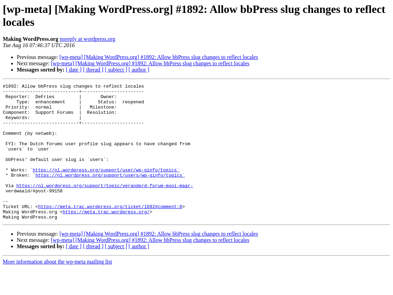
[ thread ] (93, 70)
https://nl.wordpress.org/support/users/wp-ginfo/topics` (110, 194)
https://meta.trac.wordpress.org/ (106, 238)
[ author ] (139, 70)
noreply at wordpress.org (87, 39)
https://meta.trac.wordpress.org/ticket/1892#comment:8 (110, 231)
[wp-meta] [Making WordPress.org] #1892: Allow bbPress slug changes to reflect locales (159, 57)
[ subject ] (116, 70)
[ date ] (74, 70)
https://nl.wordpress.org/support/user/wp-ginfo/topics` (106, 187)
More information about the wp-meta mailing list (57, 289)
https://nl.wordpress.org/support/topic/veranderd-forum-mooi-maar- (104, 206)
